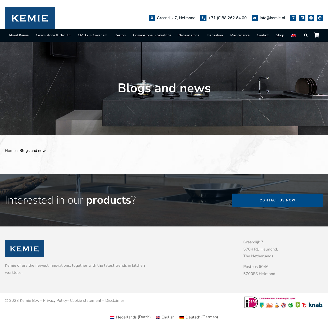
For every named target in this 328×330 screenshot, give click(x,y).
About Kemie (18, 35)
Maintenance (239, 35)
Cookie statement (85, 300)
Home (10, 150)
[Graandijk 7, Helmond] (152, 18)
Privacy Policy (55, 300)
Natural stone (188, 35)
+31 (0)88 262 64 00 (227, 18)
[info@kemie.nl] (255, 18)
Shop (280, 35)
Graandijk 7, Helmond (176, 18)
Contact (263, 35)
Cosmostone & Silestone (152, 35)
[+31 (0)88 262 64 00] (203, 18)
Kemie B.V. (29, 300)
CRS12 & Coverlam (92, 35)
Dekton (120, 35)
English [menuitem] (168, 317)
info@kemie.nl (272, 18)
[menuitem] (294, 35)
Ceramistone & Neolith (53, 35)
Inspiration (215, 35)
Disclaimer (114, 300)
